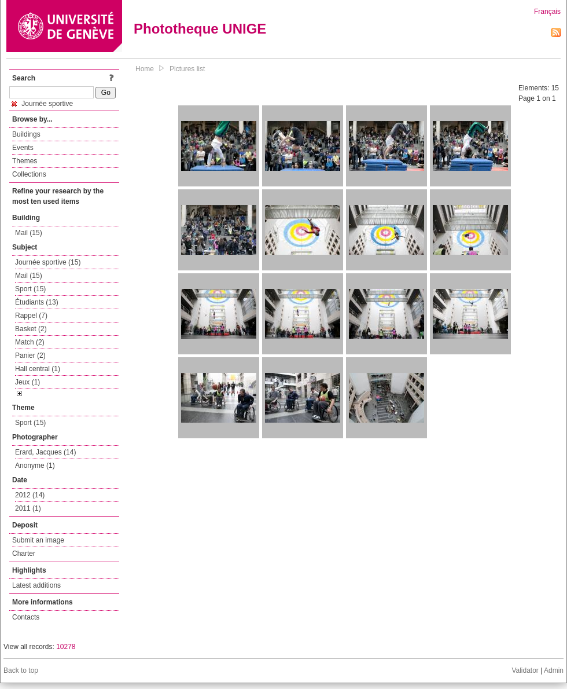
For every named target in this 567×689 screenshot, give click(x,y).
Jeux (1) (27, 382)
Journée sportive (42, 104)
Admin (554, 670)
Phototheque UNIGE (200, 28)
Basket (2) (31, 329)
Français (547, 12)
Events (23, 148)
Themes (24, 161)
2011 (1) (28, 508)
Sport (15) (30, 289)
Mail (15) (28, 233)
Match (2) (30, 342)
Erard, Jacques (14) (45, 452)
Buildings (26, 134)
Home (144, 69)
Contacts (25, 617)
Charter (23, 553)
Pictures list (187, 69)
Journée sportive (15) (47, 262)
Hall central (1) (37, 369)
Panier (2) (30, 355)
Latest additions (36, 585)
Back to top (20, 670)
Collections (29, 174)
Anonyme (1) (35, 465)
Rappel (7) (31, 315)
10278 (65, 647)
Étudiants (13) (36, 302)
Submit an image (38, 540)
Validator (524, 670)
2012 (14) (30, 495)
